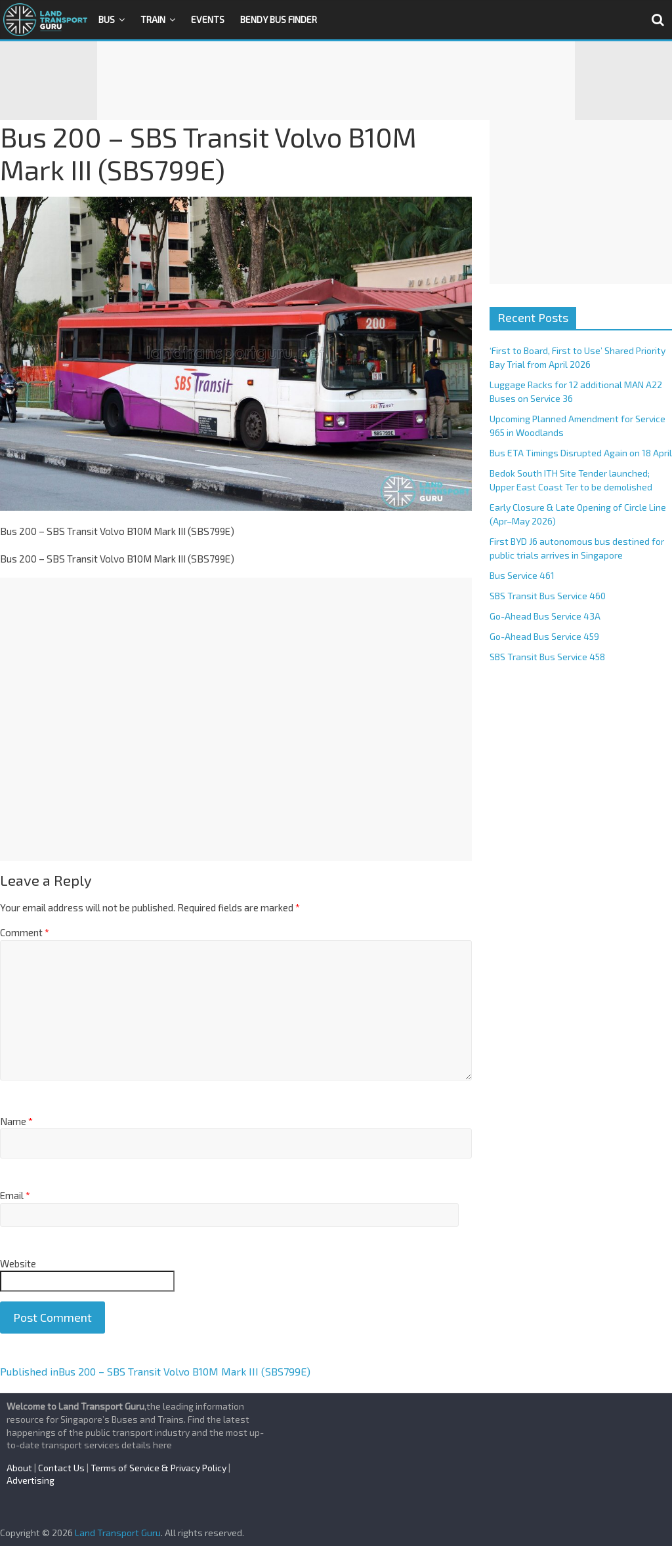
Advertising (30, 1480)
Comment (24, 932)
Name (16, 1121)
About (19, 1467)
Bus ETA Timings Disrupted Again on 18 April (581, 452)
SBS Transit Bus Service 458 (547, 656)
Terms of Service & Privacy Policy (158, 1467)
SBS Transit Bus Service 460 (548, 595)
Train (152, 19)
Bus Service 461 (522, 575)
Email (15, 1195)
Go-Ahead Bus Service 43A (545, 616)
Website (18, 1263)
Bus (106, 19)
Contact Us (61, 1467)
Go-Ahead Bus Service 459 (544, 636)
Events (207, 19)
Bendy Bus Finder (278, 19)
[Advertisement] (336, 80)
